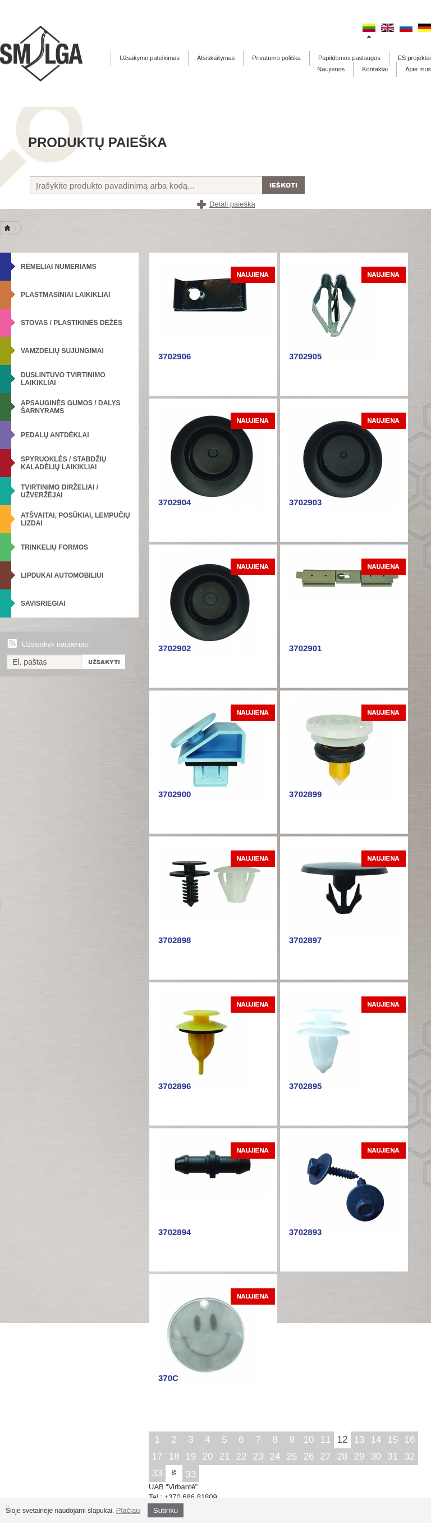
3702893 (305, 1232)
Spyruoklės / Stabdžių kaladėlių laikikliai (63, 463)
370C (168, 1378)
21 (224, 1456)
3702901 (305, 648)
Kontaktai (375, 69)
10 (309, 1439)
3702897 (305, 940)
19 (191, 1456)
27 (325, 1456)
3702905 (305, 356)
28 (342, 1456)
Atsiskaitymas (216, 57)
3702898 (174, 940)
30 (376, 1456)
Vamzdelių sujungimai (62, 351)
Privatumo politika (276, 57)
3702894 (174, 1232)
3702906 (174, 356)
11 (325, 1439)
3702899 (305, 794)
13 (359, 1439)
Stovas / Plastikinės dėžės (71, 323)
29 (359, 1456)
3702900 (174, 794)
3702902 (174, 648)
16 (410, 1439)
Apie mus (418, 69)
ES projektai (414, 57)
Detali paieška (232, 204)
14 (376, 1439)
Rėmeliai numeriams (59, 267)
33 (157, 1473)
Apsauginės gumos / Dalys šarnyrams (71, 407)
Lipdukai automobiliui (62, 575)
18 (174, 1456)
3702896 (174, 1086)
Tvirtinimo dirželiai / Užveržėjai (59, 491)
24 (275, 1456)
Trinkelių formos (54, 547)
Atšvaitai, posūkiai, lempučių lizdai (75, 519)
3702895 (305, 1086)
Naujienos (331, 69)
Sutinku (165, 1510)
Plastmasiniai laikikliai (65, 295)
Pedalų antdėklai (55, 435)
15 (393, 1439)
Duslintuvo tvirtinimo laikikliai (63, 379)
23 (258, 1456)
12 (342, 1439)
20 (208, 1456)
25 (292, 1456)
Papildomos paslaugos (349, 57)
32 (410, 1456)
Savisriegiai (43, 603)
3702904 (174, 502)
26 (309, 1456)
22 (241, 1456)
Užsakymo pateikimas (150, 57)
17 (157, 1456)
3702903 (305, 502)
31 (393, 1456)
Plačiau (128, 1510)
